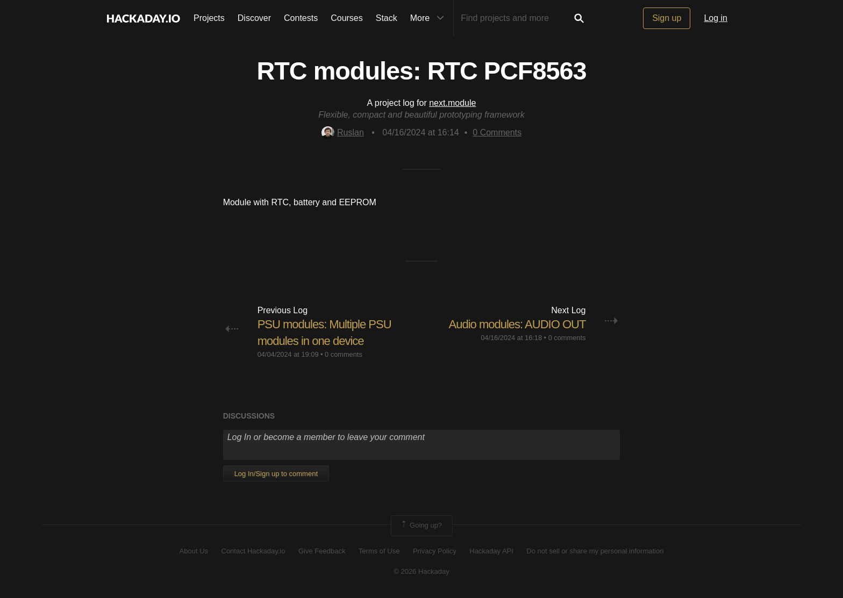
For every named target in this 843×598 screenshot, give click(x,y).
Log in (715, 18)
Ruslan (343, 132)
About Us (194, 551)
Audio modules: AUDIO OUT (517, 324)
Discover (254, 18)
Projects (209, 18)
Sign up (666, 18)
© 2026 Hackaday (421, 571)
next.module (452, 102)
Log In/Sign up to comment (276, 474)
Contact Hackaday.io (253, 551)
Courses (347, 18)
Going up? (420, 525)
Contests (301, 18)
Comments (497, 132)
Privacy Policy (434, 551)
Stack (386, 18)
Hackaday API (491, 551)
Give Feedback (321, 551)
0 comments (343, 354)
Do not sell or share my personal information (594, 551)
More (429, 18)
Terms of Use (379, 551)
